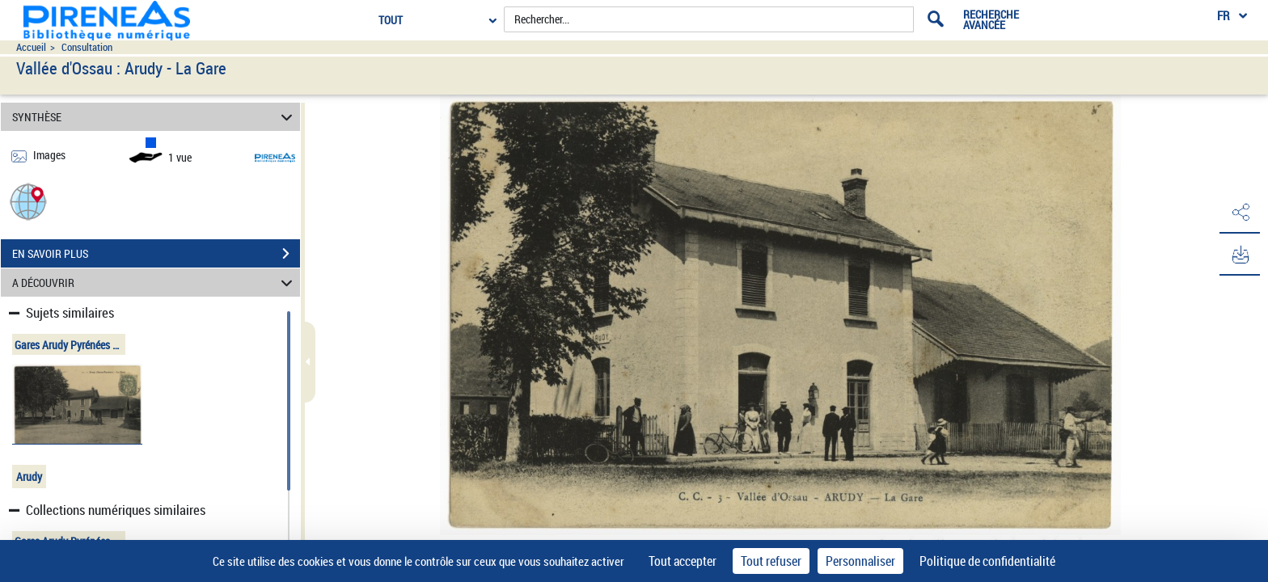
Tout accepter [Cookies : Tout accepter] (682, 561)
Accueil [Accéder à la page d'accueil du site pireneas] (31, 47)
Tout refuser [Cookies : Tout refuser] (771, 561)
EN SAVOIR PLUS (156, 253)
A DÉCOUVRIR (155, 282)
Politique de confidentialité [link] (987, 561)
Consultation (86, 47)
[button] (28, 201)
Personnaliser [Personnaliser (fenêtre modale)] (860, 561)
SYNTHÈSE (155, 117)
